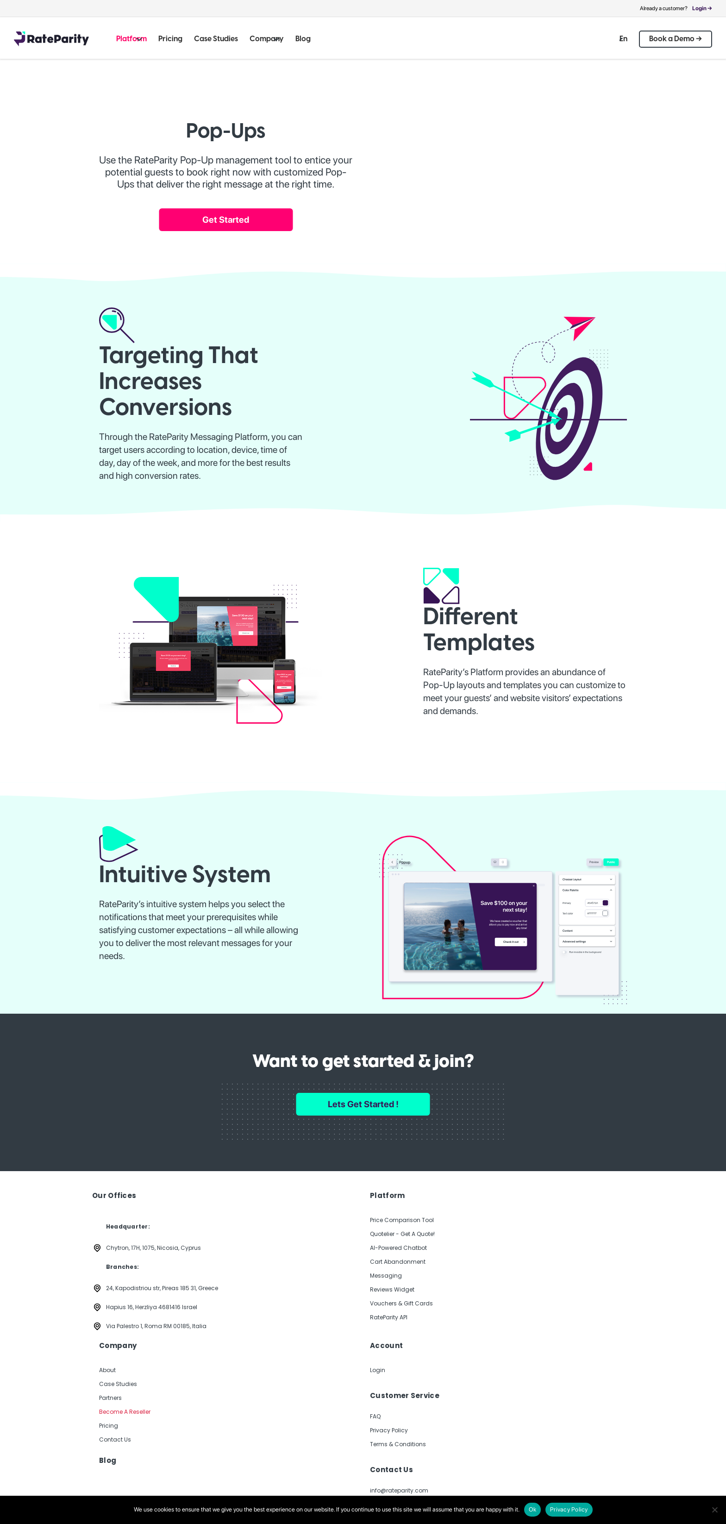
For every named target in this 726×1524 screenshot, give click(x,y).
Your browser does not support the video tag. (523, 145)
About (107, 1370)
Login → (702, 8)
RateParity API (388, 1317)
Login (377, 1370)
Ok (533, 1509)
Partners (110, 1398)
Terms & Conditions (398, 1444)
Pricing (108, 1426)
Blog (107, 1460)
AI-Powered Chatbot (398, 1248)
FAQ (375, 1416)
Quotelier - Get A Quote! (402, 1234)
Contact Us (115, 1439)
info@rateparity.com (399, 1490)
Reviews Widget (392, 1289)
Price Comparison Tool (402, 1220)
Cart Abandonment (398, 1262)
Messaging (386, 1275)
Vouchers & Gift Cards (401, 1303)
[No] (714, 1509)
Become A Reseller (124, 1412)
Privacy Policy (389, 1430)
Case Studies (118, 1384)
